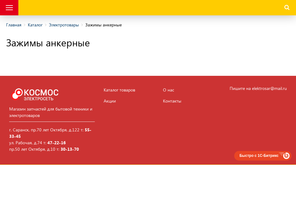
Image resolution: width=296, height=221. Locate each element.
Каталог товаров (119, 90)
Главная (13, 25)
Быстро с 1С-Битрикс (259, 155)
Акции (110, 101)
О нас (168, 90)
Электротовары (64, 25)
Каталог (35, 25)
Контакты (172, 101)
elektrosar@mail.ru (269, 88)
